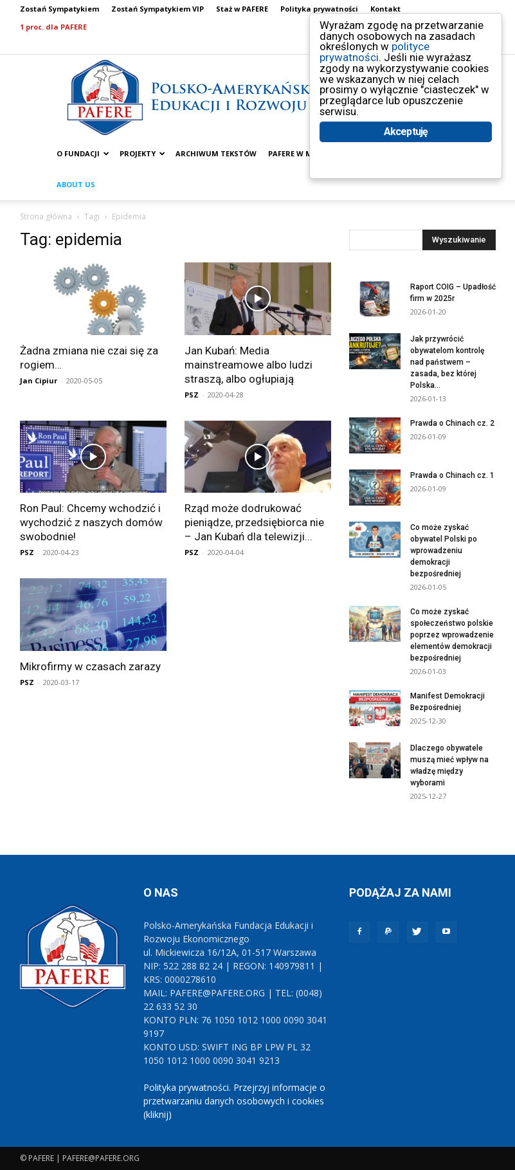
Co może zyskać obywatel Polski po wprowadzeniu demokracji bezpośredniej (443, 550)
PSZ (192, 394)
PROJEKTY (142, 153)
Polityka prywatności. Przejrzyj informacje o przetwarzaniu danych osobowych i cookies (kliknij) (234, 1100)
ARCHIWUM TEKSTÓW (216, 153)
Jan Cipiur (38, 380)
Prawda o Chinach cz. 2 (452, 423)
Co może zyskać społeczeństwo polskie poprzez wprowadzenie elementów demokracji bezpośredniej (452, 635)
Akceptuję (406, 133)
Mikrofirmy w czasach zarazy (90, 666)
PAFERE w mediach (303, 153)
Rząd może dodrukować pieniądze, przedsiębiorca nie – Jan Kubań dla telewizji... (254, 522)
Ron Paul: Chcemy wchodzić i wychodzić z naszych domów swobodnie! (91, 522)
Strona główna (46, 216)
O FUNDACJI (83, 153)
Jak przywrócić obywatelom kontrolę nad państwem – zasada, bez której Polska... (447, 362)
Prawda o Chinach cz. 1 (452, 475)
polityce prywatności (374, 52)
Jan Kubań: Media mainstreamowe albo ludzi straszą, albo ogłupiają (248, 364)
